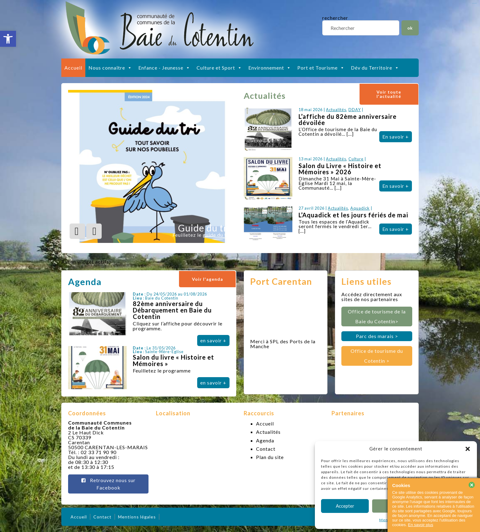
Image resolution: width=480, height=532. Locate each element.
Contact (265, 449)
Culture (356, 158)
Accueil (73, 68)
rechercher (335, 18)
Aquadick (360, 208)
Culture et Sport (219, 67)
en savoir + (213, 340)
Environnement (269, 67)
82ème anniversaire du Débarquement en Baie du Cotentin (172, 310)
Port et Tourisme (321, 67)
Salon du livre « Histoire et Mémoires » (173, 360)
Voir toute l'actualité (388, 94)
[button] (8, 39)
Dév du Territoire (375, 67)
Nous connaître (110, 67)
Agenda (265, 440)
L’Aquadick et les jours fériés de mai (353, 215)
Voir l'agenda (207, 279)
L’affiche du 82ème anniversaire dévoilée (348, 119)
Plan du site (270, 457)
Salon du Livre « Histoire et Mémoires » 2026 (340, 168)
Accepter (345, 506)
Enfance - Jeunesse (164, 67)
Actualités (336, 109)
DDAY (354, 109)
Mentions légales (137, 516)
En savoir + (395, 136)
